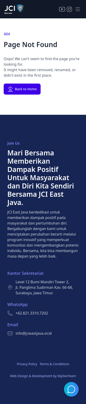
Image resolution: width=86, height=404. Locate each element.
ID (54, 9)
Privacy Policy (27, 364)
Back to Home (22, 89)
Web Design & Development (31, 376)
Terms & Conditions (54, 364)
